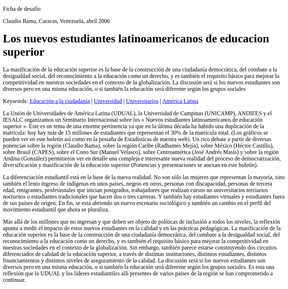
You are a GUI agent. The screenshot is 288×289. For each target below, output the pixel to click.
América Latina (180, 101)
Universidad (108, 101)
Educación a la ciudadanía (59, 101)
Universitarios (142, 101)
